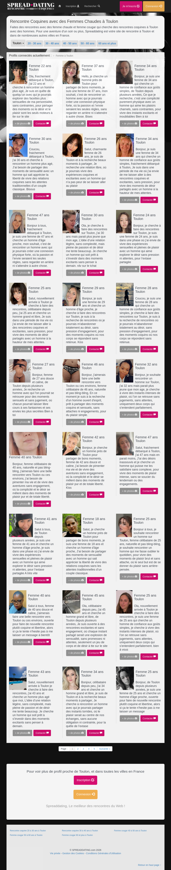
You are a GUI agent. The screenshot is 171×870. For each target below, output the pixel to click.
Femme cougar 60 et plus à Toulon (77, 835)
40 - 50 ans (70, 43)
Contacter (42, 123)
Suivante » (104, 748)
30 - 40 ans (52, 43)
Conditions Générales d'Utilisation (103, 853)
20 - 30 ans (34, 43)
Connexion (85, 794)
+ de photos (22, 123)
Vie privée (55, 853)
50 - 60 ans (88, 43)
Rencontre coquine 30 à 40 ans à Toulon (80, 830)
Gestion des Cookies (73, 853)
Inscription (85, 780)
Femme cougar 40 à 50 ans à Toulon (130, 830)
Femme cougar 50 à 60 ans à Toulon (26, 835)
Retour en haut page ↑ (149, 865)
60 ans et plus (107, 43)
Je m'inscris (131, 6)
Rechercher (92, 6)
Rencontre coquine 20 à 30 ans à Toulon (28, 830)
